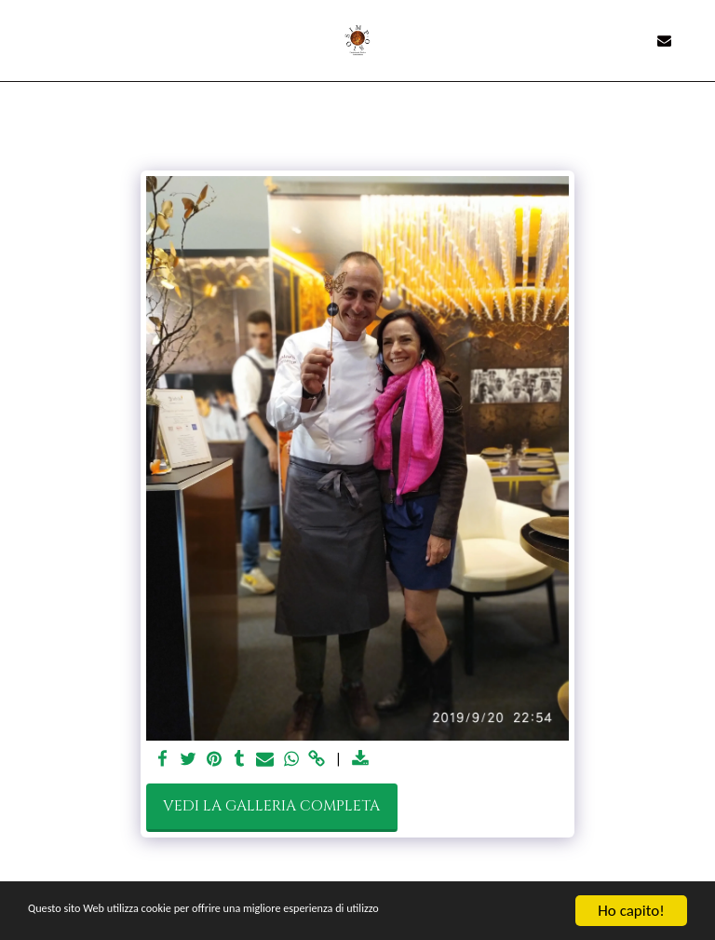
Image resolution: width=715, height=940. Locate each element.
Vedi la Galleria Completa (271, 806)
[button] (20, 39)
